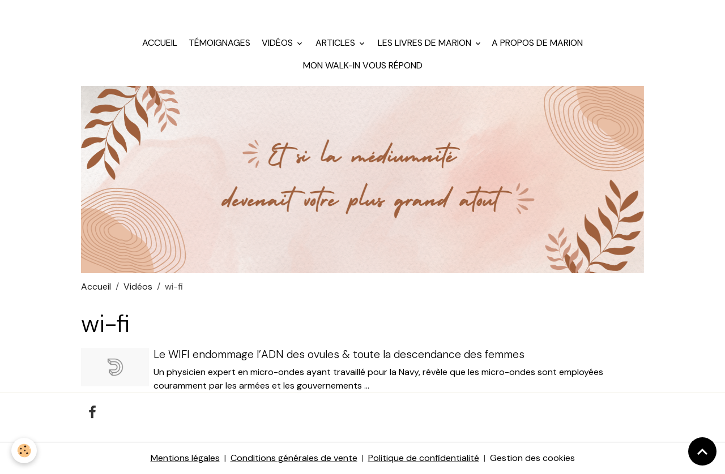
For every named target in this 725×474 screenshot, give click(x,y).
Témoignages (218, 43)
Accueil (159, 43)
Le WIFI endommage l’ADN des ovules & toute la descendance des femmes (338, 354)
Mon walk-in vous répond (363, 65)
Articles (335, 43)
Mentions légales (185, 458)
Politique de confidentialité (423, 458)
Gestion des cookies (532, 458)
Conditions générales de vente (294, 458)
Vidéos (277, 43)
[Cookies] (24, 450)
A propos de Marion (537, 43)
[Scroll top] (702, 451)
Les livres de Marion (425, 43)
